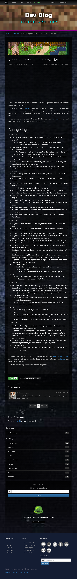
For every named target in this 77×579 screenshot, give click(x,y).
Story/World (38, 468)
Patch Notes (64, 65)
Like (13, 378)
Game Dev (38, 451)
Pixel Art (38, 464)
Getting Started (30, 545)
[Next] (42, 406)
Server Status (29, 550)
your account (56, 119)
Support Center (29, 543)
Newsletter (44, 556)
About (9, 543)
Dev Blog (17, 33)
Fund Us (37, 2)
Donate (26, 108)
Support (53, 2)
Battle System (38, 460)
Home (8, 33)
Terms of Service (11, 572)
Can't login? (28, 548)
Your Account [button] (64, 2)
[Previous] (31, 406)
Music (38, 473)
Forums (28, 2)
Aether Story (55, 65)
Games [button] (14, 2)
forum (62, 359)
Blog (21, 2)
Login (19, 421)
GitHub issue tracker (60, 356)
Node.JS (38, 447)
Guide (38, 456)
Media (9, 545)
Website (38, 477)
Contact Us (28, 552)
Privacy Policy (23, 572)
